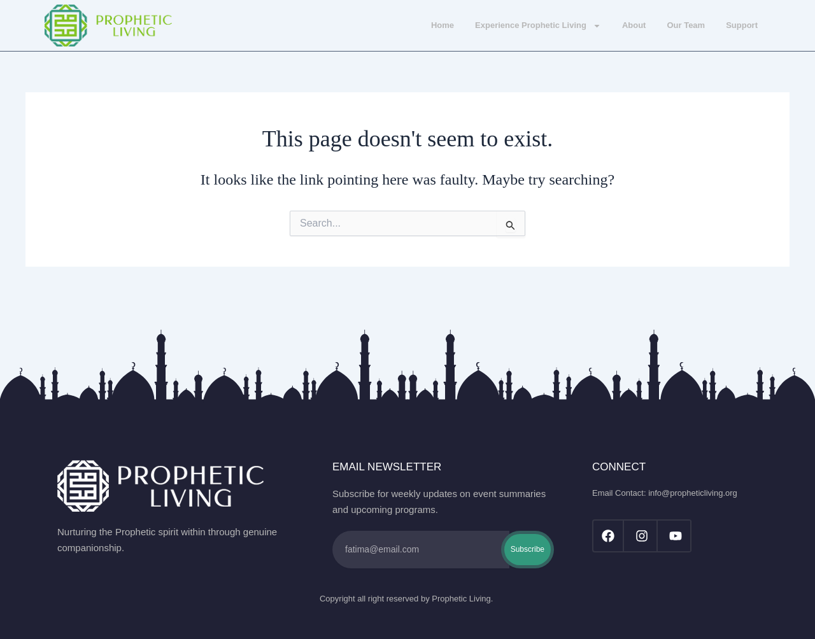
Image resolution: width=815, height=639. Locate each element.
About (634, 25)
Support (742, 25)
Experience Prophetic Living (538, 25)
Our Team (686, 25)
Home (442, 25)
